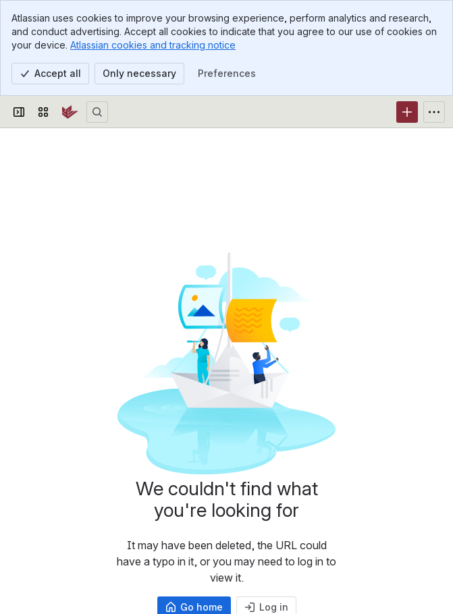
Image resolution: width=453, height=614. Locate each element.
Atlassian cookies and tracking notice (153, 45)
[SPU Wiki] (70, 112)
